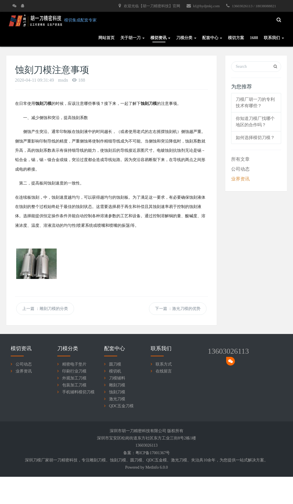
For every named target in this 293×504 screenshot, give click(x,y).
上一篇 (45, 308)
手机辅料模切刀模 (78, 392)
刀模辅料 (117, 378)
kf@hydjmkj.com (203, 6)
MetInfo (152, 467)
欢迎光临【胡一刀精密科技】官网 (149, 6)
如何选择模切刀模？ (255, 137)
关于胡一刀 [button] (132, 38)
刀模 (102, 460)
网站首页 (106, 38)
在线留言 (164, 371)
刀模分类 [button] (186, 38)
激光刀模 (117, 399)
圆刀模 (115, 364)
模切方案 (236, 38)
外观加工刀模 (74, 378)
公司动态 (240, 169)
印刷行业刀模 (74, 371)
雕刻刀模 (117, 385)
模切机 (115, 371)
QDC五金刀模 (121, 406)
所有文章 (240, 159)
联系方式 (164, 364)
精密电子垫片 (74, 364)
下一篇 (178, 308)
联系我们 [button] (274, 38)
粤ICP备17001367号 (152, 453)
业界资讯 (240, 178)
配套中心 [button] (212, 38)
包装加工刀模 (74, 385)
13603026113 (228, 351)
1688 (254, 38)
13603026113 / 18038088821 (251, 6)
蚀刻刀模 (117, 392)
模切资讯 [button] (160, 38)
